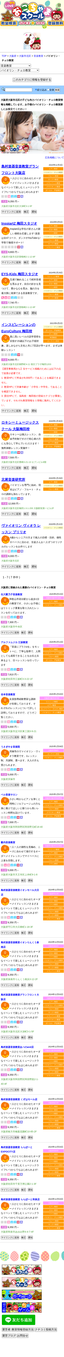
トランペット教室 (53, 183)
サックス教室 (53, 179)
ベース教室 (53, 233)
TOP (4, 56)
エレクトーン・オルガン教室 (52, 709)
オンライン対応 (53, 341)
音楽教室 (38, 56)
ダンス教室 (53, 334)
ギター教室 (53, 229)
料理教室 (53, 337)
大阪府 (12, 56)
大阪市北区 (25, 56)
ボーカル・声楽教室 (53, 190)
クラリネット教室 (53, 187)
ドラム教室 (53, 864)
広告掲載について (54, 157)
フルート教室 (53, 176)
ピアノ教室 (53, 169)
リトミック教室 (53, 276)
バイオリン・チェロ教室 (53, 605)
